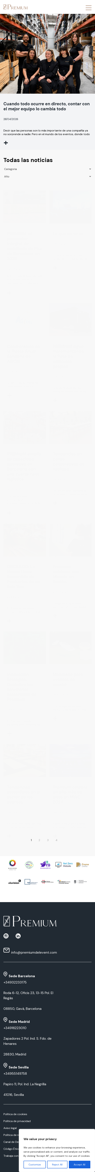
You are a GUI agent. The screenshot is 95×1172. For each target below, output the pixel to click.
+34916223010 (14, 1028)
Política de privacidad (17, 1121)
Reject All (57, 1164)
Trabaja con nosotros (17, 1156)
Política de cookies (15, 1114)
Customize (35, 1164)
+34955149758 (15, 1073)
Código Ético (11, 1149)
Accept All (79, 1164)
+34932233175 (15, 982)
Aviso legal (10, 1128)
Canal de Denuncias (15, 1142)
